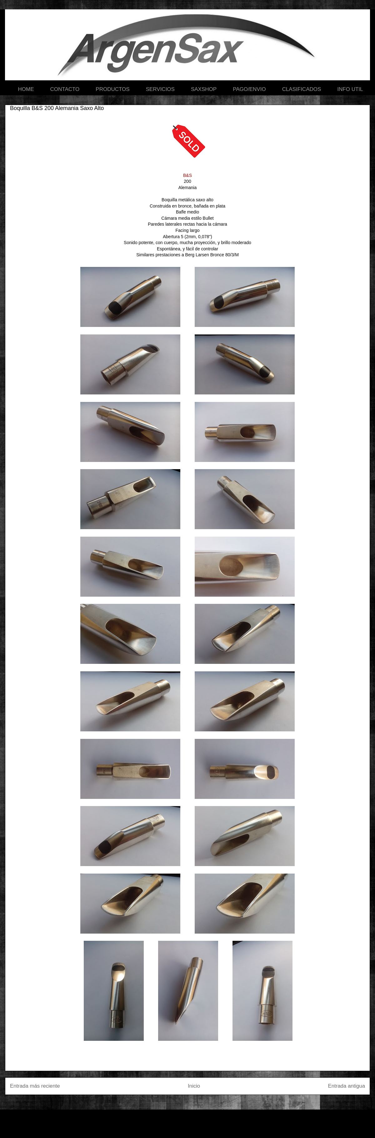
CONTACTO (65, 89)
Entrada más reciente (35, 1086)
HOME (26, 89)
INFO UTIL (350, 89)
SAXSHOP (204, 89)
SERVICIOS (160, 89)
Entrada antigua (346, 1086)
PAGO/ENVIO (249, 89)
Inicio (194, 1086)
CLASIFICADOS (301, 89)
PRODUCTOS (112, 89)
